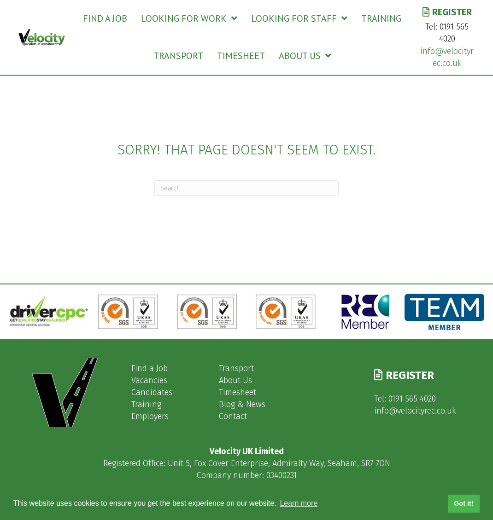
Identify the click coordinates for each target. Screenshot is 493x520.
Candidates (151, 392)
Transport (236, 368)
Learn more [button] (298, 503)
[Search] (246, 188)
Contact (233, 416)
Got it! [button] (463, 503)
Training (146, 404)
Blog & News (242, 404)
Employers (150, 416)
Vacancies (149, 380)
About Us (235, 380)
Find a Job (149, 368)
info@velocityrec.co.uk (415, 411)
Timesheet (237, 392)
